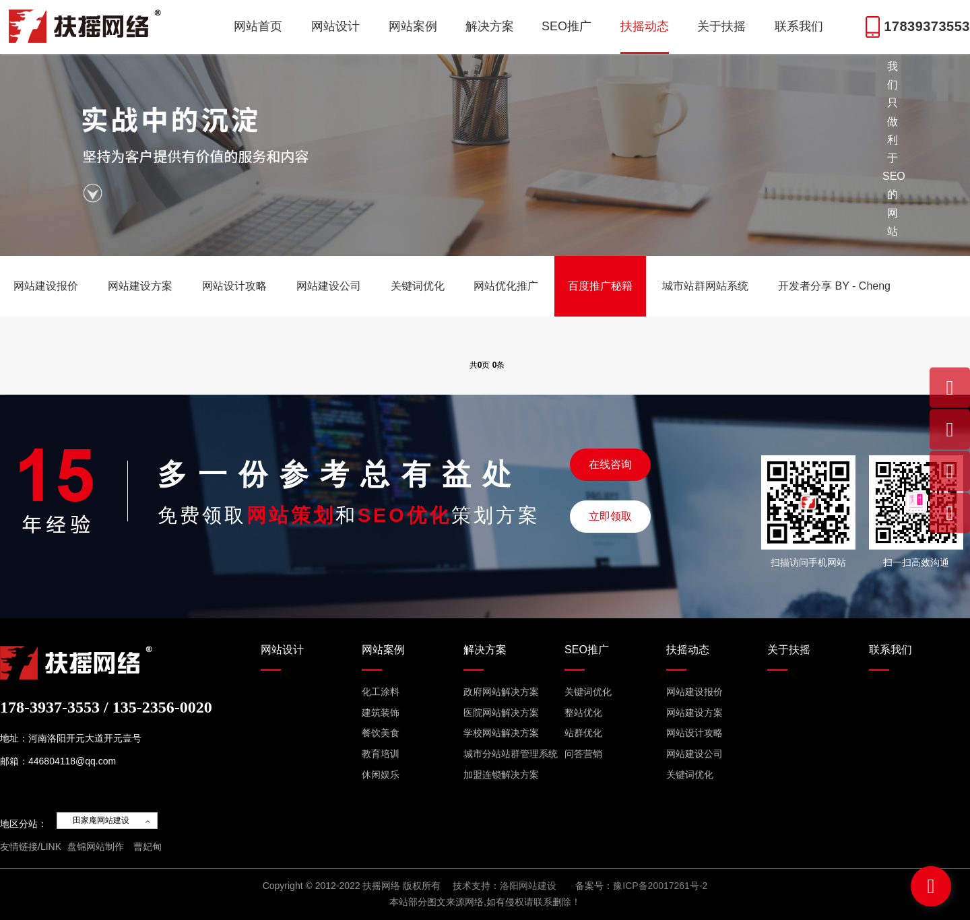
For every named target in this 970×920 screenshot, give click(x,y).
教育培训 (380, 753)
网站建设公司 (328, 286)
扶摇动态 (644, 26)
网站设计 (335, 26)
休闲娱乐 (380, 774)
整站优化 (583, 712)
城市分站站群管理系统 (510, 753)
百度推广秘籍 (600, 286)
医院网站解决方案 (501, 712)
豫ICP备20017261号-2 (660, 885)
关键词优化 (418, 286)
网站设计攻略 (234, 286)
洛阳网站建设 (528, 885)
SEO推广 (566, 26)
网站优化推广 (506, 286)
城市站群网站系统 (705, 286)
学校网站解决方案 (501, 732)
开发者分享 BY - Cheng (834, 286)
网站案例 (413, 26)
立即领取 (610, 516)
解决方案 (489, 26)
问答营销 (583, 753)
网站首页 (258, 26)
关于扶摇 (721, 26)
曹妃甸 (147, 846)
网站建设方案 (140, 286)
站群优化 (583, 732)
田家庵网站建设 (101, 820)
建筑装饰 (380, 712)
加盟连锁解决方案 (501, 774)
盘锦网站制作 (95, 846)
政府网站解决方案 (501, 691)
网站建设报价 (45, 286)
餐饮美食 (380, 732)
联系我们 (799, 26)
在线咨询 (610, 464)
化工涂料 (380, 691)
